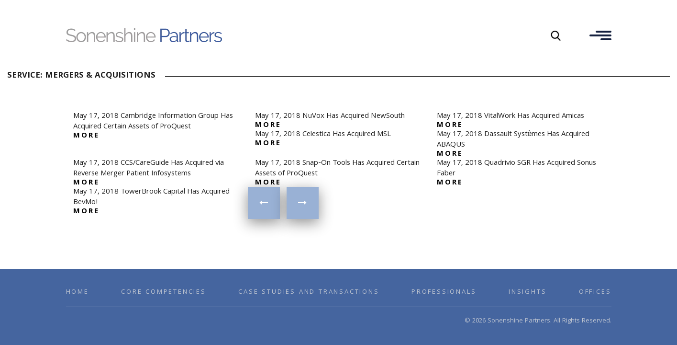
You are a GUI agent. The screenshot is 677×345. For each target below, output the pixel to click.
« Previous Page (264, 203)
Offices (595, 292)
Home (77, 292)
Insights (527, 292)
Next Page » (303, 203)
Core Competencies (163, 292)
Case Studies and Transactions (308, 292)
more (86, 136)
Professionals (443, 292)
